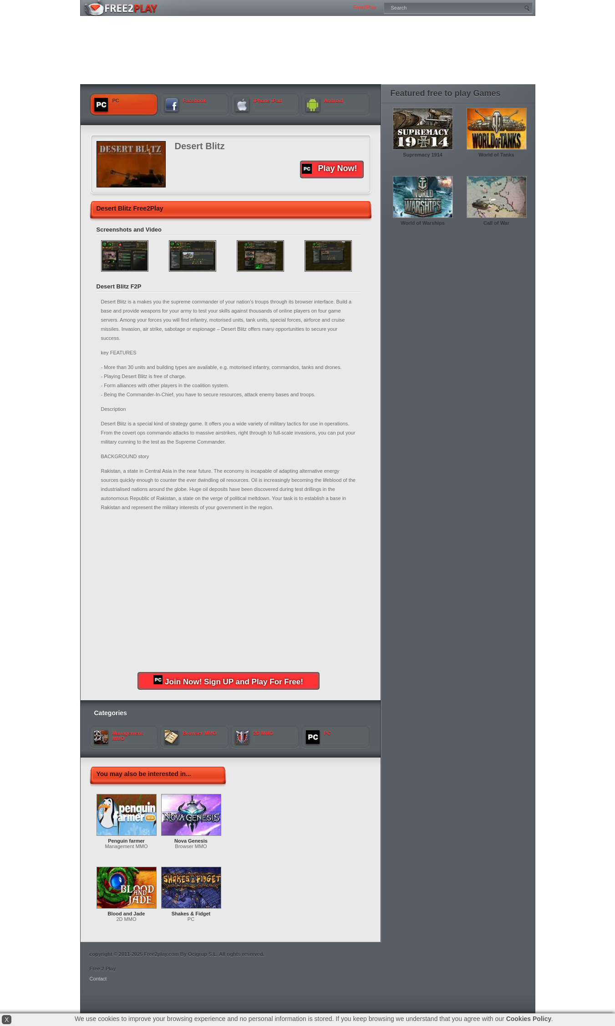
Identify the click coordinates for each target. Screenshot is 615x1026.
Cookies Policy (529, 1018)
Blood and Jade (126, 913)
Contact (98, 978)
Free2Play (364, 7)
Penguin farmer (126, 841)
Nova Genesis (191, 841)
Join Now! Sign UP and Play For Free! (228, 680)
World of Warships (423, 223)
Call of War (496, 223)
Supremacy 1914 (422, 154)
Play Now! (329, 169)
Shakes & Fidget (191, 913)
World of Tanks (496, 154)
